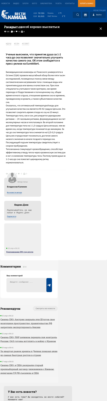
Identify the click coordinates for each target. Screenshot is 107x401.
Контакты (70, 3)
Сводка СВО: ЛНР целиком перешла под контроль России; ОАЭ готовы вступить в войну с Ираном (20, 295)
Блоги (25, 3)
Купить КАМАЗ (86, 3)
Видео (16, 3)
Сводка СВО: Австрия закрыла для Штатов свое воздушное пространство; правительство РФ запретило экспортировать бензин (20, 275)
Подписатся (73, 71)
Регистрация (99, 10)
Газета (58, 3)
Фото (34, 3)
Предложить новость (79, 267)
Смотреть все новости (32, 258)
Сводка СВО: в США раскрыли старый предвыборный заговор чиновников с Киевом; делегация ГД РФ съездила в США (22, 332)
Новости (5, 3)
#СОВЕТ (26, 43)
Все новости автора (76, 47)
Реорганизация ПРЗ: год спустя (81, 106)
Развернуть (53, 382)
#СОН (17, 43)
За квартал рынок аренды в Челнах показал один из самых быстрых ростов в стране (20, 313)
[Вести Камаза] (13, 15)
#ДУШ (9, 43)
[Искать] (78, 15)
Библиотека (46, 3)
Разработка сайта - (96, 393)
